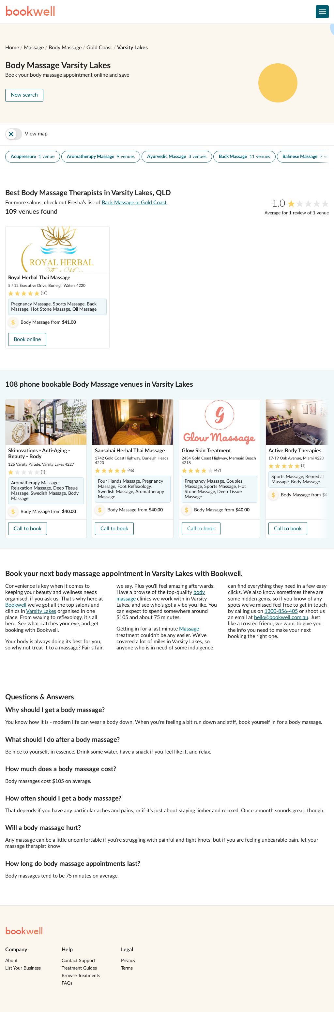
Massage (34, 47)
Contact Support (78, 960)
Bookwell (15, 605)
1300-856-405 (281, 611)
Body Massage (65, 47)
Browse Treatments (81, 975)
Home (12, 47)
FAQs (67, 983)
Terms (127, 968)
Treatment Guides (79, 968)
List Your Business (23, 968)
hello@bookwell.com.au (281, 617)
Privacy (128, 960)
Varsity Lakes (132, 47)
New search (24, 95)
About (11, 960)
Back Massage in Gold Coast (134, 202)
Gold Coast (99, 47)
